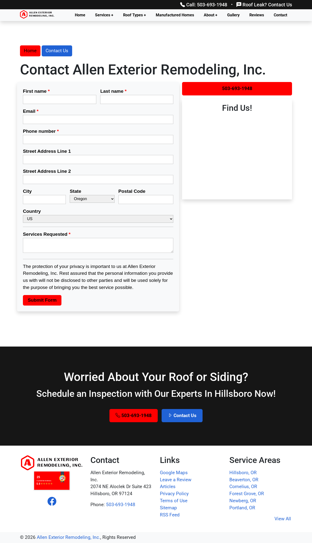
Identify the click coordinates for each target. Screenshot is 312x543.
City (27, 191)
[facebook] (52, 501)
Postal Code (132, 191)
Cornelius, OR (243, 486)
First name (36, 91)
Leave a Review (175, 479)
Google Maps (174, 472)
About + (210, 15)
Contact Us (57, 50)
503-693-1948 (237, 88)
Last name (113, 91)
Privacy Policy (174, 493)
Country (32, 211)
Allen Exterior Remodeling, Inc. (68, 537)
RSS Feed (170, 515)
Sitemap (168, 508)
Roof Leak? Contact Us (264, 5)
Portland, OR (242, 508)
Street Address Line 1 (47, 151)
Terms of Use (173, 500)
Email (31, 111)
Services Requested (46, 234)
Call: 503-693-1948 (203, 5)
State (75, 191)
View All (282, 519)
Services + (104, 15)
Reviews (256, 15)
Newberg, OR (242, 500)
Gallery (233, 15)
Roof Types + (134, 15)
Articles (168, 486)
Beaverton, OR (243, 479)
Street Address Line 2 (47, 171)
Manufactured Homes (175, 15)
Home (80, 15)
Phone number (41, 131)
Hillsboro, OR (243, 472)
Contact (280, 15)
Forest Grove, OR (246, 493)
